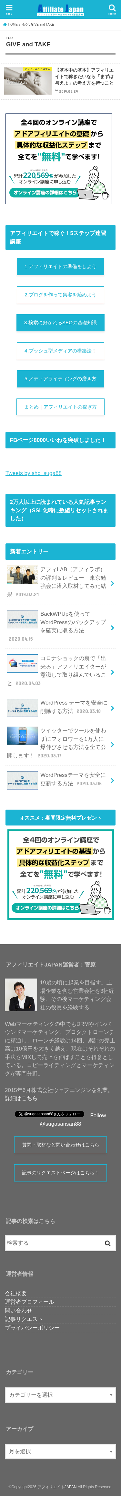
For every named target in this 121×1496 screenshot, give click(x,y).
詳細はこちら (21, 1098)
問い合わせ (18, 1311)
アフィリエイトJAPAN (56, 1487)
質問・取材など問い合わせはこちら (60, 1144)
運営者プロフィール (29, 1302)
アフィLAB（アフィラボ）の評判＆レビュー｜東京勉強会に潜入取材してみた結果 (56, 581)
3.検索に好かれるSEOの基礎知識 (60, 322)
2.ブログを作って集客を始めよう (60, 294)
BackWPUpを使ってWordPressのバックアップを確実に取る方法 (56, 626)
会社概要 (16, 1293)
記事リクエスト (24, 1319)
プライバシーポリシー (32, 1328)
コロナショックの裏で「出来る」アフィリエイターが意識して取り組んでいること (56, 670)
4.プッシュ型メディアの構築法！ (60, 350)
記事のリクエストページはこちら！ (60, 1172)
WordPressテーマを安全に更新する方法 (56, 780)
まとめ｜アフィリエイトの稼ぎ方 (60, 407)
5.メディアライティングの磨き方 (60, 378)
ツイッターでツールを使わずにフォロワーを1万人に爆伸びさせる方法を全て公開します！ (56, 743)
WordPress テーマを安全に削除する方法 (57, 708)
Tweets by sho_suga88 (33, 473)
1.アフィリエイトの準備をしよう (60, 266)
